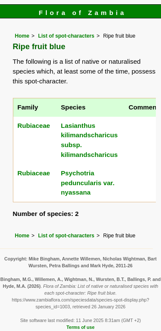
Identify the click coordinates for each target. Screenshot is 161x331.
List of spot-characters (66, 36)
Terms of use (80, 327)
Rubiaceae (34, 125)
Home (22, 36)
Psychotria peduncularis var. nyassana (88, 182)
